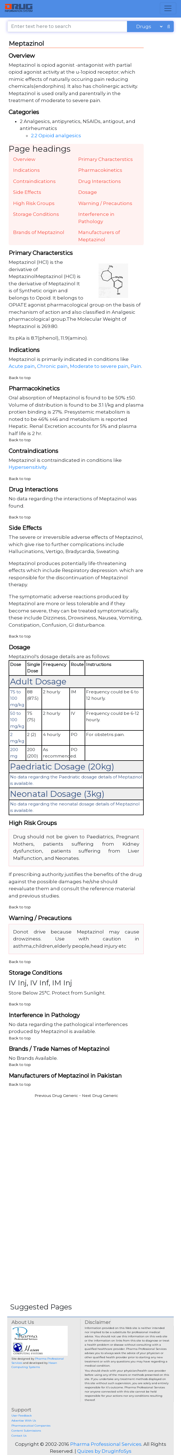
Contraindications (34, 181)
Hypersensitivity (28, 467)
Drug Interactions (99, 181)
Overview (24, 159)
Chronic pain (52, 366)
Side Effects (27, 192)
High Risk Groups (34, 203)
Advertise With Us (23, 1420)
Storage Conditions (36, 214)
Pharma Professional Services (105, 1444)
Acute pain (22, 366)
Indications (26, 170)
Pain (136, 366)
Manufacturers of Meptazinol (99, 236)
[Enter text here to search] (67, 26)
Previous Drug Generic (56, 1095)
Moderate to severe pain (99, 366)
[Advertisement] (90, 1141)
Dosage (87, 192)
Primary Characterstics (105, 159)
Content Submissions (26, 1430)
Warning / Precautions (105, 203)
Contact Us (18, 1435)
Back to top (20, 377)
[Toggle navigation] (168, 8)
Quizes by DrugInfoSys (104, 1451)
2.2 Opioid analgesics (56, 135)
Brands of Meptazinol (38, 232)
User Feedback (21, 1415)
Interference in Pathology (96, 217)
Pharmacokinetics (100, 170)
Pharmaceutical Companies (30, 1425)
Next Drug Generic (100, 1095)
